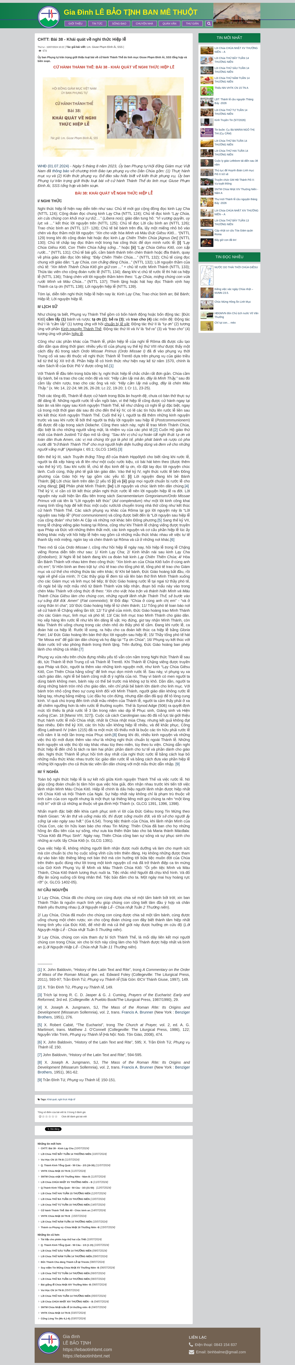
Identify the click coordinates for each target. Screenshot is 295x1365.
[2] (156, 430)
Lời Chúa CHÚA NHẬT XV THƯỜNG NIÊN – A (236, 50)
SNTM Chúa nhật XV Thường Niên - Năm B (65, 1175)
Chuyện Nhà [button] (144, 23)
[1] (111, 366)
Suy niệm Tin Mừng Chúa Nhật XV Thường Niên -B (70, 1266)
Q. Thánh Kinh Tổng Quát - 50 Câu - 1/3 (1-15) (67, 1244)
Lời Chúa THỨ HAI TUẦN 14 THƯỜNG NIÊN (65, 1294)
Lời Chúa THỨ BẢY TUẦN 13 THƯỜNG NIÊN (231, 222)
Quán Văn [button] (169, 23)
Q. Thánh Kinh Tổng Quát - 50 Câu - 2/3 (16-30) (68, 1164)
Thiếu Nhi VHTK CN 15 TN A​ (231, 87)
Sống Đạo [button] (119, 23)
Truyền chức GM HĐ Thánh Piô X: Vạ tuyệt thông (234, 181)
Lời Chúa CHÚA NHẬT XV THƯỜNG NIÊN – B (67, 1181)
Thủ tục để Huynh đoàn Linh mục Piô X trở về (234, 172)
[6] (172, 539)
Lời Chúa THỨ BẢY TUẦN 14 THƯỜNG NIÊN (66, 1152)
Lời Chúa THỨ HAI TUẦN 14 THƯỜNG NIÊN (231, 152)
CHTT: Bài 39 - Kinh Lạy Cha (57, 1147)
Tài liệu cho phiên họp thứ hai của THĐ (63, 1238)
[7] (81, 649)
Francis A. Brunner (137, 1012)
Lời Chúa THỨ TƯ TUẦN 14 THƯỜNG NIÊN (65, 1272)
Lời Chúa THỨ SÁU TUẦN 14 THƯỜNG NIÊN (66, 1249)
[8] (115, 735)
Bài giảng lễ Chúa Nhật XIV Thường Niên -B (66, 1283)
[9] (177, 764)
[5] (159, 520)
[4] (187, 486)
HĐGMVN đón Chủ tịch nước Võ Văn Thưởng (236, 315)
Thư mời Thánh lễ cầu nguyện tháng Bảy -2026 (235, 201)
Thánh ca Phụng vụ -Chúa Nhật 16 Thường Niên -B (70, 1226)
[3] (120, 449)
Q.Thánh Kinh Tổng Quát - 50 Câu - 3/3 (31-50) (68, 1186)
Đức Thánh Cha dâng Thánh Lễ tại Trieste (65, 1260)
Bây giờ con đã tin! (225, 239)
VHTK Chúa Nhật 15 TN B (55, 1169)
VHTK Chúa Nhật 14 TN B (55, 1311)
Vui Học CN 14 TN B (52, 1289)
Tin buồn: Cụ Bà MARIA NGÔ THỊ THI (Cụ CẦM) (234, 131)
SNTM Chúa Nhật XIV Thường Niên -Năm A (236, 191)
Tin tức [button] (97, 23)
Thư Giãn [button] (192, 23)
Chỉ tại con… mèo (225, 322)
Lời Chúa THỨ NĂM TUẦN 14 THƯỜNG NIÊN (66, 1255)
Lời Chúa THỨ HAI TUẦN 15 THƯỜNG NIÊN (65, 1192)
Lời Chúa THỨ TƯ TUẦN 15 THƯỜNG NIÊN (65, 1203)
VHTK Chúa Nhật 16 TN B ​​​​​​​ (56, 1214)
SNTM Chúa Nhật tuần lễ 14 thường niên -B (66, 1306)
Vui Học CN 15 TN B (52, 1158)
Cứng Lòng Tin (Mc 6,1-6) (55, 1317)
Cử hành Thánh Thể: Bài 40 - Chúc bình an (65, 1209)
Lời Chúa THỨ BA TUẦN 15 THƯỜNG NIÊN (65, 1198)
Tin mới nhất (229, 38)
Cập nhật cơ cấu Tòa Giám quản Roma (233, 232)
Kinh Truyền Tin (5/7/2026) (230, 120)
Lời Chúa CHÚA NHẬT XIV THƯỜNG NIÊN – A (236, 212)
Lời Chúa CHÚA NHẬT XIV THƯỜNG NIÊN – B (67, 1300)
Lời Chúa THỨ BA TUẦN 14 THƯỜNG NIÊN (230, 142)
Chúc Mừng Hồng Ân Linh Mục (232, 301)
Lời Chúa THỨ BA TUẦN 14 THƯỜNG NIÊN (65, 1277)
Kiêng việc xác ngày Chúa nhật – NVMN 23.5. (233, 291)
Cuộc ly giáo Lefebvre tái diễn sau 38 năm (236, 162)
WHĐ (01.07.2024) (53, 166)
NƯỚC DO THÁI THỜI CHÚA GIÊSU (236, 267)
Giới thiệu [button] (75, 23)
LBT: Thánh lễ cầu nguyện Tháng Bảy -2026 (233, 101)
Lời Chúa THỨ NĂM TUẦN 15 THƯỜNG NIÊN (66, 1220)
